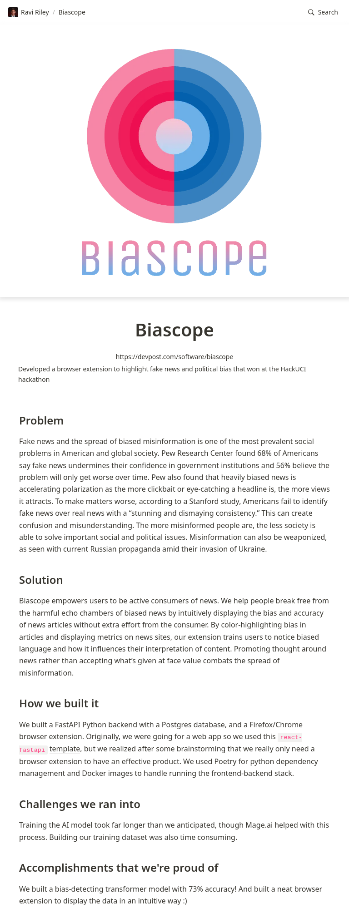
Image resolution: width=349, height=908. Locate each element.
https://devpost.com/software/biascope (175, 356)
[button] (323, 12)
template (65, 749)
